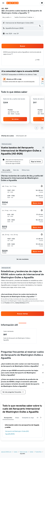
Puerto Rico (38, 452)
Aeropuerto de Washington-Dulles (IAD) (17, 431)
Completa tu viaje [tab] (28, 417)
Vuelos (15, 452)
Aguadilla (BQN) (10, 434)
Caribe (31, 452)
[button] (3, 3)
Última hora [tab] (25, 170)
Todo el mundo (23, 452)
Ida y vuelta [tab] (6, 170)
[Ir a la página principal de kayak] (12, 3)
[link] (22, 313)
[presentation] (28, 13)
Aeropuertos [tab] (8, 417)
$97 (3, 11)
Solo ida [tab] (16, 170)
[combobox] (7, 17)
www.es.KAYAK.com (6, 452)
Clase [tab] (17, 417)
